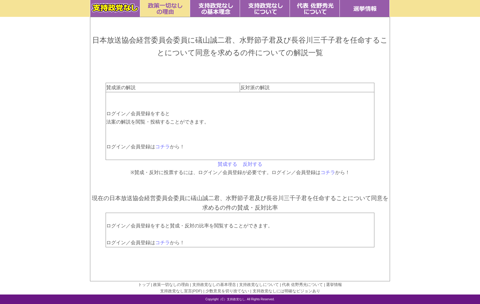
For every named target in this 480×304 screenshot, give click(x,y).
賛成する (227, 164)
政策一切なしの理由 (171, 284)
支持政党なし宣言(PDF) (181, 291)
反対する (252, 164)
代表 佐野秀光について (302, 284)
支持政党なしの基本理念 (214, 284)
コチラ (162, 146)
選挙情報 (334, 284)
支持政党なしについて (259, 284)
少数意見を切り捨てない (227, 291)
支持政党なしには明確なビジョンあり (286, 291)
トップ (144, 284)
